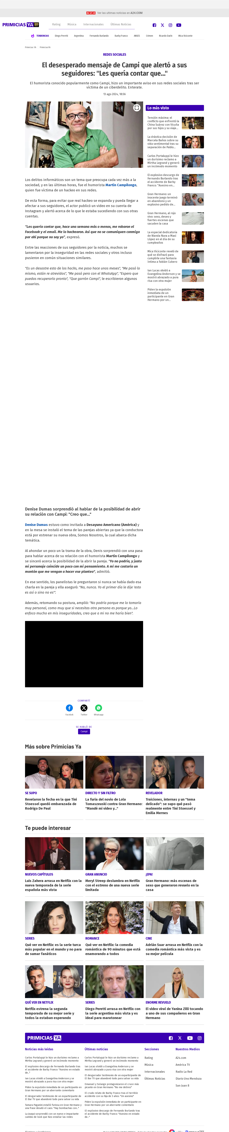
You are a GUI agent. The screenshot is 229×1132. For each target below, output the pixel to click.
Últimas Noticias (121, 24)
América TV (183, 1058)
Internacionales (93, 24)
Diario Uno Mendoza (189, 1072)
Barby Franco (121, 35)
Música (71, 24)
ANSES (137, 35)
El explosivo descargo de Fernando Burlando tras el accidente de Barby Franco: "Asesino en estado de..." (52, 1063)
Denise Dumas (36, 525)
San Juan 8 (182, 1079)
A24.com (181, 1051)
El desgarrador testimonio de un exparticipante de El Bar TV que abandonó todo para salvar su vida (53, 1091)
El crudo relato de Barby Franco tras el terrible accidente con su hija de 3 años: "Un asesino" (111, 1088)
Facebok (69, 710)
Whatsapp (98, 710)
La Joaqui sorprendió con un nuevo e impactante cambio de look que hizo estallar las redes (52, 1109)
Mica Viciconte (185, 35)
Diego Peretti (61, 35)
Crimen (149, 35)
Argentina (79, 35)
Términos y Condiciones (38, 1125)
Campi (84, 731)
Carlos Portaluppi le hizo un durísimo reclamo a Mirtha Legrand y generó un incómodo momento (52, 1053)
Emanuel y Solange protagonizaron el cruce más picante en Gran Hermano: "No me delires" (112, 1079)
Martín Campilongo (121, 185)
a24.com (136, 13)
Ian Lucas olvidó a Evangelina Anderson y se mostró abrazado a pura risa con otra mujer (49, 1074)
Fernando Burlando (99, 35)
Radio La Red (184, 1065)
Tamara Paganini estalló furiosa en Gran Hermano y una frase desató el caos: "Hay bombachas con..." (53, 1100)
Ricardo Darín (165, 35)
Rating (56, 24)
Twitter (84, 710)
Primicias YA (30, 47)
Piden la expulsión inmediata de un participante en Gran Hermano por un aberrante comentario (53, 1082)
